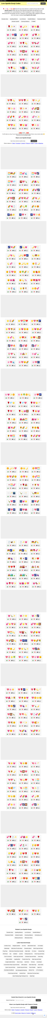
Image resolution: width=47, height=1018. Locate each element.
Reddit (32, 143)
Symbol (28, 1013)
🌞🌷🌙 (36, 263)
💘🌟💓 (11, 763)
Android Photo (22, 973)
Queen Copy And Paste (10, 967)
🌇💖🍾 (23, 181)
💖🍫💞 (35, 43)
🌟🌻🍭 (23, 288)
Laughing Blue (17, 959)
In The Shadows (39, 970)
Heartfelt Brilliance (31, 19)
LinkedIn (23, 143)
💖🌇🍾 (23, 632)
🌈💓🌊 (11, 190)
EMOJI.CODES (3, 0)
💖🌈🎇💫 (11, 640)
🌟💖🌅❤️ (23, 321)
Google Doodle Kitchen (10, 961)
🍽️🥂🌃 (11, 493)
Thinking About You (28, 953)
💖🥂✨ (23, 722)
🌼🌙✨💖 (12, 468)
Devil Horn (27, 961)
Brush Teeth (40, 964)
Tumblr (36, 143)
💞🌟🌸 (11, 804)
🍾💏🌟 (35, 493)
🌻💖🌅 (11, 436)
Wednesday (6, 948)
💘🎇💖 (23, 771)
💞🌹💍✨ (12, 837)
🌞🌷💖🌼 (11, 272)
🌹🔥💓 (36, 411)
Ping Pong (5, 951)
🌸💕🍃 (35, 354)
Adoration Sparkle (15, 21)
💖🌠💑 (36, 649)
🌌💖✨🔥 (35, 215)
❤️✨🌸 (35, 125)
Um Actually (40, 945)
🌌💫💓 (23, 247)
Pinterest (28, 143)
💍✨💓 (23, 542)
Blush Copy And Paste (38, 948)
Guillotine (15, 953)
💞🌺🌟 (24, 837)
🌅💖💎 (11, 181)
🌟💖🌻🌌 (36, 321)
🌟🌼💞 (35, 288)
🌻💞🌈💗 (35, 436)
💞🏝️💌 (23, 845)
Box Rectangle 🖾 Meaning (21, 970)
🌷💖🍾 (11, 354)
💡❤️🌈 (11, 853)
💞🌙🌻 (35, 796)
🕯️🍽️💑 (23, 870)
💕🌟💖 (24, 35)
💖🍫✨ (11, 51)
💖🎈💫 (23, 714)
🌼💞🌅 (36, 476)
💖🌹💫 (23, 43)
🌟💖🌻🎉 (10, 329)
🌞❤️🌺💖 (35, 280)
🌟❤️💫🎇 (35, 337)
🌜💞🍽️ (11, 263)
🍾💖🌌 (11, 501)
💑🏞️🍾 (23, 575)
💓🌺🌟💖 (24, 583)
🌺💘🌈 (11, 427)
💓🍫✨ (36, 583)
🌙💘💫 (11, 255)
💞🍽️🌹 (36, 837)
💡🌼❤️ (35, 845)
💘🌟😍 (23, 763)
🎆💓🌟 (23, 501)
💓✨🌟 (23, 616)
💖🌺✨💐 (10, 698)
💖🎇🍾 (11, 714)
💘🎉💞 (35, 68)
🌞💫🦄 (23, 280)
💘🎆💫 (23, 68)
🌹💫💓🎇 (23, 411)
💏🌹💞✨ (35, 550)
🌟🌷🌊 (11, 288)
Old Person (5, 953)
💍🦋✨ (11, 542)
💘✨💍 (35, 788)
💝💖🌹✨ (23, 100)
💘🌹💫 (11, 68)
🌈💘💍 (11, 206)
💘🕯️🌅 (35, 780)
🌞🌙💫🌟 (23, 263)
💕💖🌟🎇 (36, 624)
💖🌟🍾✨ (23, 649)
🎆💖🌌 (11, 509)
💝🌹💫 (11, 100)
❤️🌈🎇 (11, 911)
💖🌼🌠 (11, 706)
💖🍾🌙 (35, 706)
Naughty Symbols (16, 945)
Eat (10, 953)
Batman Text (31, 970)
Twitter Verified (9, 959)
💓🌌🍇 (35, 575)
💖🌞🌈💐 (36, 640)
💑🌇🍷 (23, 567)
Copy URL (34, 140)
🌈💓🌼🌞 (23, 190)
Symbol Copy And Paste (22, 967)
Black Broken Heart (32, 945)
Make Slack (27, 951)
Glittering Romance (19, 937)
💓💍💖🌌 (12, 35)
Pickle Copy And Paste (18, 956)
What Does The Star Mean (16, 948)
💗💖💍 (23, 59)
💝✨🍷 (23, 108)
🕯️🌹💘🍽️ (11, 870)
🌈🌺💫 (35, 181)
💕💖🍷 (11, 43)
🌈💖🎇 (11, 198)
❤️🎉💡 (36, 911)
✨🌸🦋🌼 (36, 870)
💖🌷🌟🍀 (10, 657)
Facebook (18, 143)
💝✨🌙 (36, 100)
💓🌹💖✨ (11, 583)
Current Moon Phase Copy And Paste (11, 964)
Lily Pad (21, 953)
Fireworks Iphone (27, 948)
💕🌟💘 (23, 624)
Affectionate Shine (28, 937)
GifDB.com (33, 1013)
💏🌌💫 (23, 550)
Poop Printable (32, 967)
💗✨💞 (35, 59)
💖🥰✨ (35, 722)
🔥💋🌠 (35, 862)
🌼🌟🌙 (24, 468)
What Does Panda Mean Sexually (16, 951)
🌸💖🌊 (11, 362)
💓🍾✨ (11, 616)
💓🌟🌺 (35, 26)
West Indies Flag (32, 964)
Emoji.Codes (18, 1013)
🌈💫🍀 (23, 206)
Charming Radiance (25, 21)
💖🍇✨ (23, 706)
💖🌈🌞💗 (35, 632)
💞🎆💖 (11, 845)
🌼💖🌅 (36, 468)
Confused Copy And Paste (30, 956)
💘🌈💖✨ (35, 731)
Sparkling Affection (14, 19)
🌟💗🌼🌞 (23, 329)
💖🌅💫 (11, 632)
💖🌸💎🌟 (23, 657)
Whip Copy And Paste (36, 959)
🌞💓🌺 (11, 280)
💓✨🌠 (35, 616)
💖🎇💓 (23, 51)
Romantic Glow (5, 19)
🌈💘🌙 (36, 198)
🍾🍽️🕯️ (23, 493)
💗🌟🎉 (35, 51)
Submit (38, 1000)
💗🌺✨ (11, 59)
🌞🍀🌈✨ (24, 272)
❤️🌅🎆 (36, 878)
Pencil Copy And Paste (39, 953)
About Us (23, 1013)
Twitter (13, 143)
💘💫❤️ (23, 780)
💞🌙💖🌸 (23, 117)
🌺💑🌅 (23, 419)
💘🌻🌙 (11, 771)
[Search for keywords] (33, 3)
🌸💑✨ (23, 354)
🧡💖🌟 (11, 125)
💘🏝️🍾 (35, 771)
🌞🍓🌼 (36, 272)
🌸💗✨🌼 (10, 394)
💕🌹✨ (36, 35)
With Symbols (24, 964)
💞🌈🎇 (35, 108)
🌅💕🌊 (23, 173)
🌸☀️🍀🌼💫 (24, 394)
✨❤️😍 (24, 878)
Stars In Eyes (20, 961)
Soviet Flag (40, 956)
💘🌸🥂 (35, 763)
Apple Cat (39, 967)
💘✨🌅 (23, 788)
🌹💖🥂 (11, 411)
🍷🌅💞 (11, 485)
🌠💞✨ (35, 345)
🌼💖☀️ (24, 476)
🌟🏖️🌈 (10, 321)
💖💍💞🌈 (35, 714)
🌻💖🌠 (23, 436)
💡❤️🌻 (35, 853)
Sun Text (24, 945)
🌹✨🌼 (11, 419)
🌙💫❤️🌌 (23, 255)
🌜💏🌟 (36, 255)
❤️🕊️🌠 (23, 919)
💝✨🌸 (11, 108)
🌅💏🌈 (11, 173)
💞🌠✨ (35, 804)
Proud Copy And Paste (12, 973)
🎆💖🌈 (35, 501)
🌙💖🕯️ (35, 247)
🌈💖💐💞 (23, 198)
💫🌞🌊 (11, 862)
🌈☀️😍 (35, 206)
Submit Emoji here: (10, 1000)
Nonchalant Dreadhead (9, 970)
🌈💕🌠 (36, 190)
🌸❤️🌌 (38, 394)
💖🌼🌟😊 (36, 698)
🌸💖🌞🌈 (23, 362)
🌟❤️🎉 (23, 337)
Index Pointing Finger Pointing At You (20, 976)
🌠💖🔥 (11, 345)
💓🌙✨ (23, 26)
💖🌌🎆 (23, 640)
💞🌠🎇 (23, 804)
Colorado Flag (41, 951)
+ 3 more (33, 21)
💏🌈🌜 (35, 542)
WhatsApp (40, 143)
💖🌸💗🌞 (36, 657)
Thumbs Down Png (26, 959)
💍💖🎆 (35, 509)
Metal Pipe (32, 976)
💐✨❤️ (35, 558)
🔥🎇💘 (23, 862)
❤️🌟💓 (23, 125)
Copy (14, 30)
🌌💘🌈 (11, 247)
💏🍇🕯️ (11, 558)
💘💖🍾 (11, 780)
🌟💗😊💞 (36, 329)
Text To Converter (8, 956)
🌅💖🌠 (35, 173)
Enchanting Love (38, 935)
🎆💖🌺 (23, 509)
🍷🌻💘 (35, 485)
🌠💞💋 (23, 345)
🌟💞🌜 (11, 337)
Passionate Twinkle (41, 19)
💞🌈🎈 (11, 117)
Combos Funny (7, 945)
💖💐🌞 (11, 722)
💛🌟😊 (11, 796)
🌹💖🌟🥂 (35, 403)
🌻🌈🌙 (23, 427)
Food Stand (39, 961)
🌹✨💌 (11, 26)
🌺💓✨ (35, 419)
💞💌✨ (36, 117)
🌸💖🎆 (36, 362)
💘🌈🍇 (23, 731)
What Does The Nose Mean (33, 973)
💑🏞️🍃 (11, 575)
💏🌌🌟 (11, 550)
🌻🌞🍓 (35, 427)
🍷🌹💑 (23, 485)
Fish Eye (33, 961)
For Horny (34, 951)
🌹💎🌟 (11, 403)
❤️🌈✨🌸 (23, 911)
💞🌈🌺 (23, 796)
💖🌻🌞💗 (23, 698)
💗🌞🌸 (11, 731)
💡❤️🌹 (23, 853)
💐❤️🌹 (11, 567)
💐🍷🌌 (23, 558)
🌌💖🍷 (23, 215)
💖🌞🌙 (11, 649)
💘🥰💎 (11, 788)
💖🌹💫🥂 (36, 689)
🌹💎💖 (23, 403)
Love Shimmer (23, 19)
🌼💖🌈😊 (12, 476)
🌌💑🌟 (11, 215)
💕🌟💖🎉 (11, 624)
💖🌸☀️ (10, 689)
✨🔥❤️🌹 (12, 878)
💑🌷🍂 (35, 567)
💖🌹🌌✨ (23, 689)
